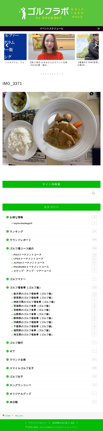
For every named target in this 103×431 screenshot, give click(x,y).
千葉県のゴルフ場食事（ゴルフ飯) (55, 326)
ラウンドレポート (53, 239)
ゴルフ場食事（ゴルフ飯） (53, 287)
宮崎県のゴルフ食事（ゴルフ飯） (55, 310)
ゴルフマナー (53, 279)
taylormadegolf (55, 223)
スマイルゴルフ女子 (53, 368)
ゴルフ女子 (53, 376)
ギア (53, 351)
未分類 (53, 401)
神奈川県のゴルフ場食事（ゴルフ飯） (55, 302)
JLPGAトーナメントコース (55, 262)
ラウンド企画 (53, 359)
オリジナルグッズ (53, 393)
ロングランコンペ (53, 385)
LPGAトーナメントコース (55, 258)
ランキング (53, 231)
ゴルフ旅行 (53, 342)
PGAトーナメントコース (55, 254)
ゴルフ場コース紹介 (53, 248)
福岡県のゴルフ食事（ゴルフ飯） (55, 330)
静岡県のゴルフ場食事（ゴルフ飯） (55, 318)
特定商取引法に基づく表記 (64, 423)
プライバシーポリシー (37, 423)
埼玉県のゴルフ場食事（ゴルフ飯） (55, 334)
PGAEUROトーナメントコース (55, 267)
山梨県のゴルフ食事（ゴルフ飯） (55, 314)
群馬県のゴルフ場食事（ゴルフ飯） (55, 298)
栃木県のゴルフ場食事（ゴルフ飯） (55, 293)
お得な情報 (53, 217)
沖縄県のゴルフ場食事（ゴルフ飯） (55, 322)
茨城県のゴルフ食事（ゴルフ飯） (55, 306)
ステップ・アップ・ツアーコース (55, 271)
